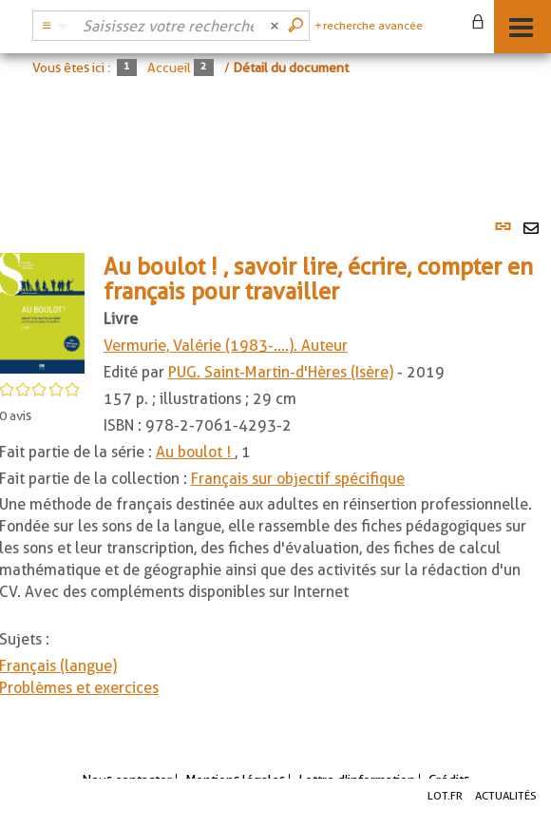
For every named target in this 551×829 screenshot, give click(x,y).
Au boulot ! (195, 452)
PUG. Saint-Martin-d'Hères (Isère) (280, 372)
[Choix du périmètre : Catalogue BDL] (52, 25)
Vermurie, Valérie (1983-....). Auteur (226, 346)
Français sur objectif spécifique (298, 479)
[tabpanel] (275, 466)
